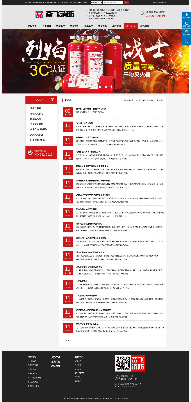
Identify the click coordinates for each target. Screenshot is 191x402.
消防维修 (102, 26)
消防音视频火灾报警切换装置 (78, 2)
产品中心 (40, 100)
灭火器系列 (35, 108)
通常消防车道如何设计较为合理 (89, 224)
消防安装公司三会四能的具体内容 (90, 252)
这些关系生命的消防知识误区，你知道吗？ (94, 310)
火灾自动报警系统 (38, 129)
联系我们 (162, 2)
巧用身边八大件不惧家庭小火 (88, 152)
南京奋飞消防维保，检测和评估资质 (91, 109)
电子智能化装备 (37, 140)
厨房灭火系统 (36, 135)
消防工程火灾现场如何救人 (87, 324)
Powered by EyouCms (101, 398)
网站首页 (32, 26)
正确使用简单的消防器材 (86, 209)
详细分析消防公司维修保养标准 (89, 267)
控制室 (66, 2)
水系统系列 (35, 119)
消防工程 (60, 26)
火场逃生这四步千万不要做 (87, 137)
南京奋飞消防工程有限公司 (145, 100)
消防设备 (74, 26)
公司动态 (78, 361)
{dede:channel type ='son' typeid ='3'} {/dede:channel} (96, 2)
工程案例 (116, 26)
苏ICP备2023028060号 (121, 398)
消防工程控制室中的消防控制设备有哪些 (93, 195)
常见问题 (78, 369)
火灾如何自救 (81, 281)
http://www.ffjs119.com (129, 387)
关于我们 (155, 2)
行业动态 (78, 365)
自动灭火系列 (36, 114)
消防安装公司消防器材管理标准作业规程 (93, 181)
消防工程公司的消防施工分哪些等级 (91, 238)
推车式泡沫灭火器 (50, 2)
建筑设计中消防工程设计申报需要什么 (92, 166)
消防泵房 (60, 2)
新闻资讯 (130, 26)
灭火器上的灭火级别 (84, 123)
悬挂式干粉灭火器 (38, 2)
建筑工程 (88, 26)
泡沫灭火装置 (36, 124)
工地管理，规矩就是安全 (86, 296)
